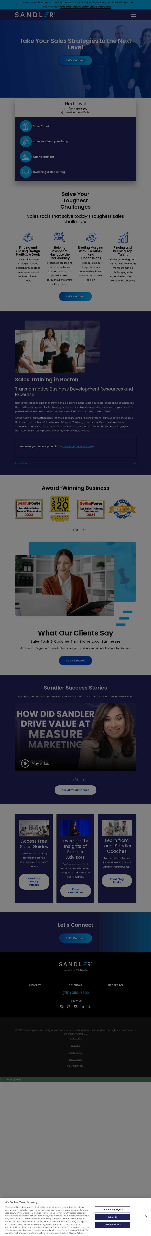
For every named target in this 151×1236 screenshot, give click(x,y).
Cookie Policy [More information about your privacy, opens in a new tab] (76, 1233)
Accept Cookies (112, 1224)
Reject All (112, 1217)
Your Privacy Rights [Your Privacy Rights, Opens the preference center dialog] (112, 1209)
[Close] (146, 1216)
